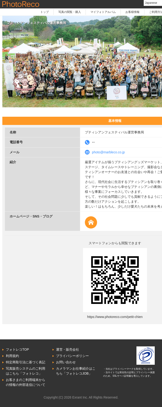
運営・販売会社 (67, 349)
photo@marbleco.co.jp (108, 152)
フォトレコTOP (17, 349)
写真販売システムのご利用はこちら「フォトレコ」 (25, 371)
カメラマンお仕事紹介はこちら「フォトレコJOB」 (75, 371)
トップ (44, 12)
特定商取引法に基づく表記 (25, 362)
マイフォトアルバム (103, 12)
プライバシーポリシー (72, 356)
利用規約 (12, 356)
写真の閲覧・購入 (69, 12)
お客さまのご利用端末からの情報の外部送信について (25, 382)
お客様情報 (132, 12)
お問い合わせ (66, 362)
